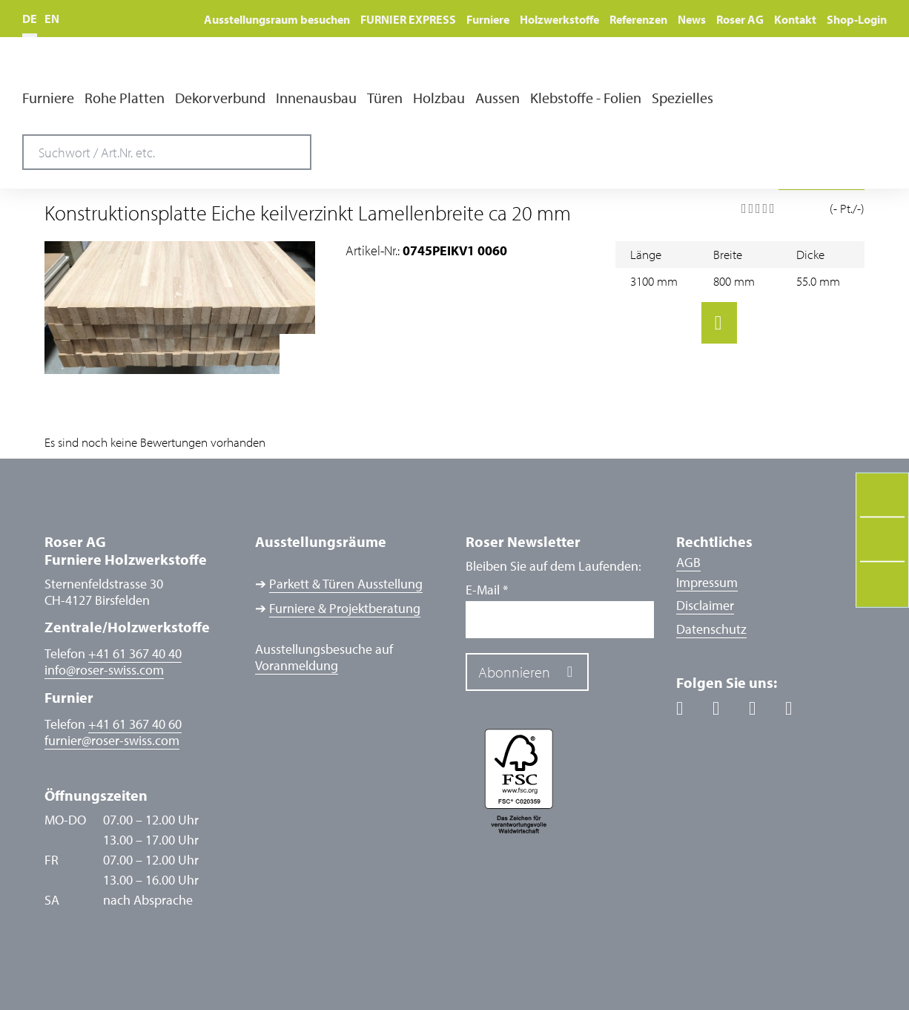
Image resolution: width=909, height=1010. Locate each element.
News (692, 19)
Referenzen (638, 19)
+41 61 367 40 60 (135, 723)
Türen (385, 98)
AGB (688, 562)
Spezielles (682, 98)
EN (51, 18)
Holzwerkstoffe (559, 19)
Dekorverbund (220, 98)
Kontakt (795, 19)
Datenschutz (711, 628)
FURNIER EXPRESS (408, 19)
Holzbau (439, 98)
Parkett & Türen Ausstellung (346, 584)
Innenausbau (316, 98)
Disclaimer (705, 605)
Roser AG (740, 19)
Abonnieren (514, 672)
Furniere (487, 19)
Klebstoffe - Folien (585, 98)
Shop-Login (857, 19)
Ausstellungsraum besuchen (277, 19)
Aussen (497, 98)
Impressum (707, 582)
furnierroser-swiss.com (111, 740)
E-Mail (487, 590)
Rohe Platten (125, 98)
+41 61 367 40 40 (135, 653)
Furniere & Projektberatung (344, 608)
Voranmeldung (296, 666)
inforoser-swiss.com (104, 670)
